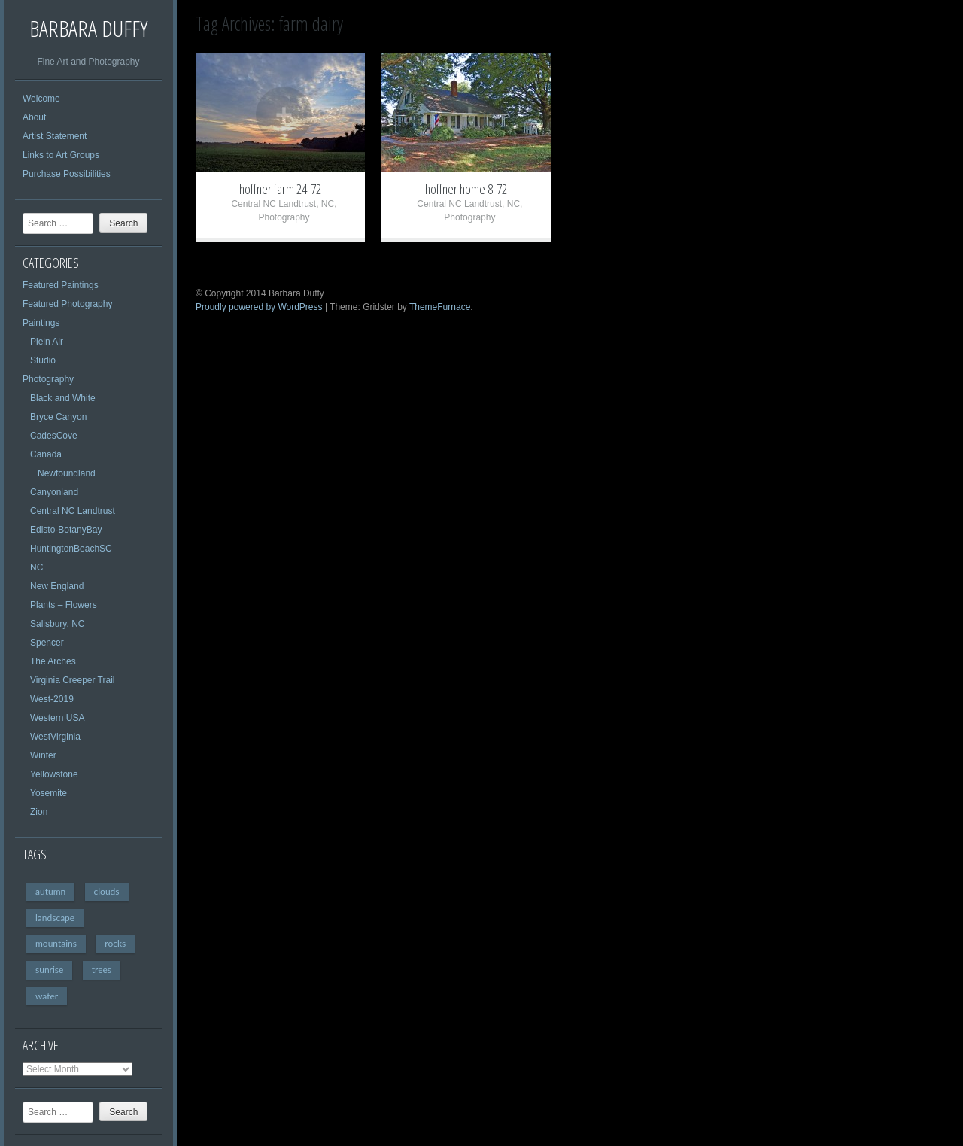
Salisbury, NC (57, 624)
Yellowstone (54, 774)
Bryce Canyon (58, 417)
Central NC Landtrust (72, 511)
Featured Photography (67, 304)
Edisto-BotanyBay (66, 529)
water (46, 996)
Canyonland (54, 492)
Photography (48, 379)
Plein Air (46, 341)
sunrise (49, 969)
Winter (43, 755)
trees (101, 969)
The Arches (53, 661)
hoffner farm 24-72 (280, 189)
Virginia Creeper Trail (72, 680)
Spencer (47, 642)
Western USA (57, 718)
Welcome (41, 98)
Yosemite (48, 793)
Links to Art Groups (61, 155)
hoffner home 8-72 (466, 189)
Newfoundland (67, 473)
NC (36, 567)
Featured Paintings (61, 285)
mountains (56, 943)
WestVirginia (55, 736)
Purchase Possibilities (67, 174)
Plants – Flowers (63, 605)
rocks (115, 943)
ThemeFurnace (439, 307)
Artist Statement (55, 136)
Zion (38, 812)
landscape (54, 917)
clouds (107, 891)
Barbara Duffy (88, 28)
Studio (43, 360)
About (34, 117)
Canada (46, 454)
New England (57, 586)
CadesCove (53, 435)
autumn (50, 891)
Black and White (63, 398)
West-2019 (52, 699)
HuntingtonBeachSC (71, 548)
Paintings (41, 323)
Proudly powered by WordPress (259, 307)
